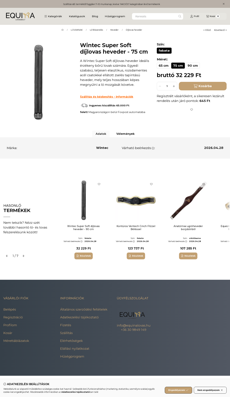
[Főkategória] (62, 30)
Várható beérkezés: (138, 148)
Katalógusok (77, 16)
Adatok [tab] (101, 133)
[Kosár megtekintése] (213, 16)
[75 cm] (178, 66)
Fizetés (65, 325)
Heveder (114, 30)
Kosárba (203, 86)
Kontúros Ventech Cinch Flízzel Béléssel (136, 228)
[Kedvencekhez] (191, 109)
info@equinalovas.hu (134, 325)
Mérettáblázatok (16, 341)
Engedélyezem (178, 390)
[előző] (6, 256)
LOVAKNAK (77, 30)
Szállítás (66, 333)
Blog (95, 16)
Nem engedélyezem (210, 390)
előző (207, 30)
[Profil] (194, 16)
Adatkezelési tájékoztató (79, 317)
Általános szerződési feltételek (83, 309)
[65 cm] (163, 66)
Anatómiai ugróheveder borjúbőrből (188, 228)
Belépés (9, 309)
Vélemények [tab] (125, 133)
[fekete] (164, 51)
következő (220, 30)
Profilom (10, 325)
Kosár (7, 333)
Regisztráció (13, 317)
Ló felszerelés (96, 30)
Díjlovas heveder (134, 30)
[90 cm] (193, 66)
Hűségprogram (115, 16)
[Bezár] (224, 4)
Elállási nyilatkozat (74, 349)
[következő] (23, 256)
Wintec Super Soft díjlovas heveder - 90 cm (83, 228)
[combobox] (157, 16)
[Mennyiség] (167, 86)
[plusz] (174, 86)
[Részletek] (83, 256)
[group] (143, 219)
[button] (53, 16)
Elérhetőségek (71, 341)
